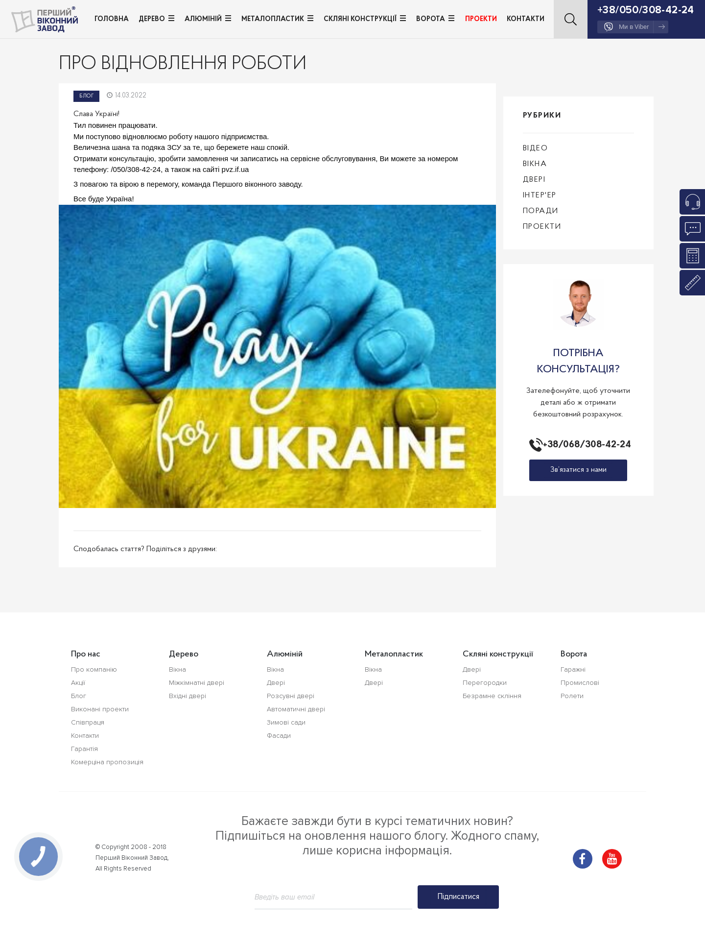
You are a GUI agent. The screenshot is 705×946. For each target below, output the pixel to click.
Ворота (430, 19)
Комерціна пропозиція (107, 762)
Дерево (152, 19)
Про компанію (94, 669)
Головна (111, 19)
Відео (535, 148)
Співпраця (87, 722)
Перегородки (485, 683)
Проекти (481, 19)
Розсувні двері (290, 696)
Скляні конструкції (360, 19)
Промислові (580, 683)
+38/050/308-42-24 (645, 10)
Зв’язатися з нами (578, 470)
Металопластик (272, 19)
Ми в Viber (634, 27)
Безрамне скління (492, 696)
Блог (86, 96)
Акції (78, 683)
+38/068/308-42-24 (585, 445)
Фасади (279, 735)
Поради (541, 211)
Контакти (525, 19)
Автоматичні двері (296, 709)
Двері (534, 180)
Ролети (572, 696)
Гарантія (84, 749)
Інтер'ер (540, 195)
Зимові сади (286, 722)
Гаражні (573, 669)
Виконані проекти (100, 709)
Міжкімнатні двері (196, 683)
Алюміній (203, 19)
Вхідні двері (187, 696)
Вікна (535, 164)
